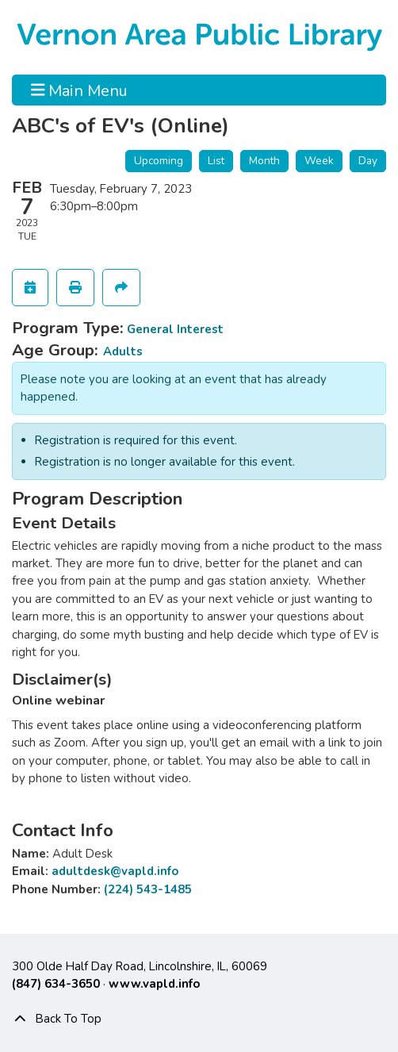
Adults (123, 351)
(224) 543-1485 (148, 889)
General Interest (175, 329)
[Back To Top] (199, 1018)
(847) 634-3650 (56, 984)
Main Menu (79, 90)
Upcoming (158, 160)
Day (367, 160)
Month (264, 160)
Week (319, 160)
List (216, 160)
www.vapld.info (154, 984)
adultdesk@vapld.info (115, 871)
